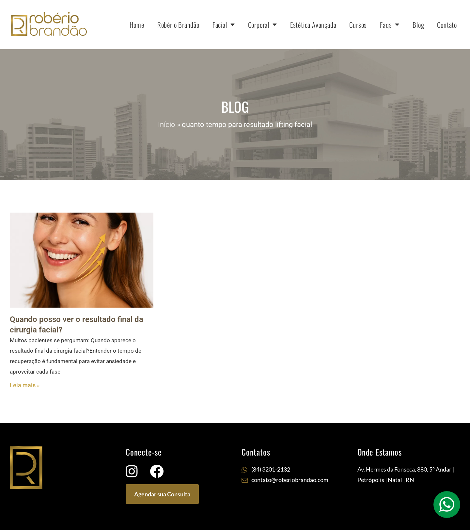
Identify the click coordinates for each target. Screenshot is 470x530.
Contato (447, 25)
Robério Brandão (178, 25)
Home (137, 25)
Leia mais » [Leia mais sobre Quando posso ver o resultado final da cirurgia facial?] (25, 385)
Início (166, 124)
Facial (223, 24)
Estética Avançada (313, 25)
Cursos (358, 25)
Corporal (262, 24)
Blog (418, 25)
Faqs (390, 24)
